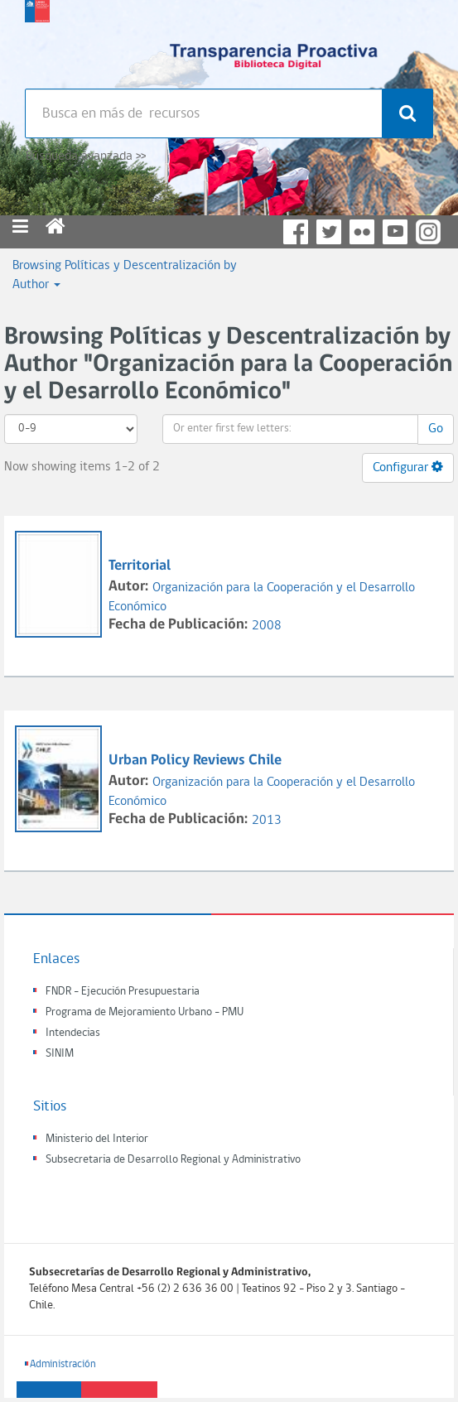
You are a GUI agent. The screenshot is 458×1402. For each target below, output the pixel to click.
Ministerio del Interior (97, 1139)
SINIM (60, 1054)
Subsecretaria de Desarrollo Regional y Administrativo (173, 1160)
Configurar (408, 467)
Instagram (428, 231)
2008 (267, 626)
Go (435, 429)
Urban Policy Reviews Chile (195, 760)
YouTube (395, 231)
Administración (63, 1364)
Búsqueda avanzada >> (86, 156)
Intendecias (73, 1033)
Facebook (295, 231)
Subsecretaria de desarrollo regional (37, 41)
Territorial (139, 566)
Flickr (362, 231)
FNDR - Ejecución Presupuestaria (123, 991)
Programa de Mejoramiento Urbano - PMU (144, 1012)
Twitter (328, 231)
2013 (267, 820)
